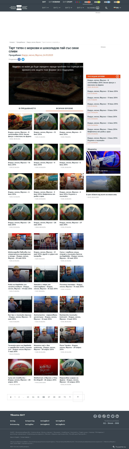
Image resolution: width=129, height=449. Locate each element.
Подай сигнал (83, 432)
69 (59, 397)
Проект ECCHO (27, 443)
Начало (12, 42)
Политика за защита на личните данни (42, 441)
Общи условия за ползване (19, 441)
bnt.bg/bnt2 (45, 424)
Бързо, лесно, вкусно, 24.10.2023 (37, 55)
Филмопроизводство (23, 432)
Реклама (98, 12)
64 (33, 397)
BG (117, 8)
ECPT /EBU (17, 443)
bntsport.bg (29, 421)
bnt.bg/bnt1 (45, 421)
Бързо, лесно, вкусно (34, 42)
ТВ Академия (99, 432)
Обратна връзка (109, 441)
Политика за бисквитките (65, 441)
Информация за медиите (35, 434)
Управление (65, 432)
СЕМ (11, 443)
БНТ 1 (44, 8)
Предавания (20, 42)
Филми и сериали (46, 432)
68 (54, 397)
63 (28, 397)
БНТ (44, 2)
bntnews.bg (14, 424)
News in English (14, 437)
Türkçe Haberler (24, 437)
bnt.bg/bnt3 (60, 421)
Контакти (74, 432)
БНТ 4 (79, 8)
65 (38, 397)
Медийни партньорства (60, 434)
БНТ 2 (56, 8)
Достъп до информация (18, 434)
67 (49, 397)
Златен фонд (35, 432)
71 (70, 397)
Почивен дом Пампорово (77, 434)
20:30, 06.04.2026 (93, 197)
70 (65, 397)
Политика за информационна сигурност (89, 441)
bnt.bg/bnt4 (60, 424)
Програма (57, 432)
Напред (91, 432)
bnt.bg (12, 421)
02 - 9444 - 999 (111, 423)
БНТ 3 (67, 8)
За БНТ (12, 432)
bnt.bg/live (29, 424)
